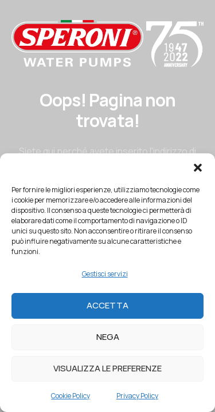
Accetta (107, 305)
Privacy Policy (137, 396)
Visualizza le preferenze (107, 368)
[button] (198, 167)
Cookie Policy (70, 396)
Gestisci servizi (105, 274)
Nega (107, 337)
